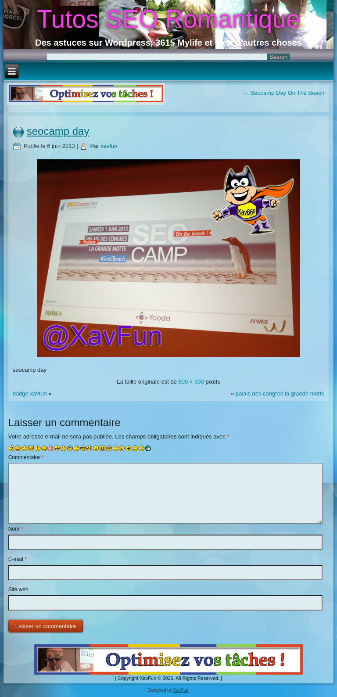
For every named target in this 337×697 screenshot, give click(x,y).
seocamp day (58, 131)
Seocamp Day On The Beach (283, 93)
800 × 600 (191, 381)
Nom (15, 529)
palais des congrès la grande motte (280, 393)
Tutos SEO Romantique (168, 19)
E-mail (17, 559)
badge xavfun (30, 393)
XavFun (180, 690)
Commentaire (25, 457)
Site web (18, 589)
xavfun (108, 146)
